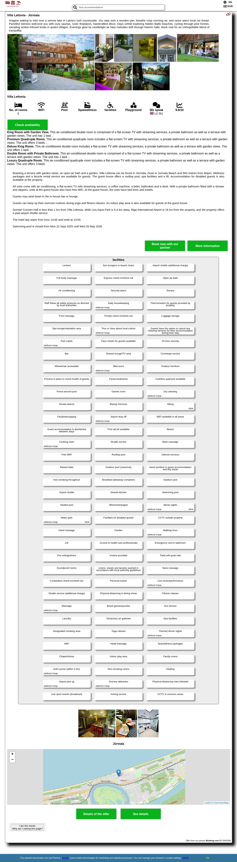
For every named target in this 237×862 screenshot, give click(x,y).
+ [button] (12, 754)
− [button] (12, 760)
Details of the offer (96, 814)
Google (65, 858)
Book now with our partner (165, 246)
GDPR (185, 858)
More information (208, 246)
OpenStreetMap (221, 803)
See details (140, 814)
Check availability (27, 125)
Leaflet (208, 803)
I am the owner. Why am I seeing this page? (27, 827)
